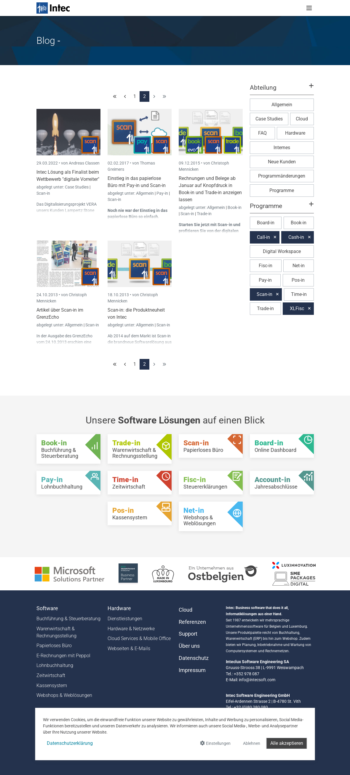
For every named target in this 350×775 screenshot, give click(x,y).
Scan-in (43, 193)
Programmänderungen (281, 176)
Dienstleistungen (125, 618)
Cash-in (296, 237)
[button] (281, 90)
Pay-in (162, 193)
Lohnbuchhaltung (54, 665)
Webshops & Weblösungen (64, 695)
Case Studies (77, 187)
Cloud (302, 119)
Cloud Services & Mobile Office (139, 638)
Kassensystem (51, 685)
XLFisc (297, 308)
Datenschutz (194, 658)
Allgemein (145, 193)
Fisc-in (265, 265)
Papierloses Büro (54, 645)
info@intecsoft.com (257, 679)
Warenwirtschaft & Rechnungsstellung (56, 632)
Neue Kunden (282, 162)
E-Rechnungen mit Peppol (63, 655)
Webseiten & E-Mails (129, 648)
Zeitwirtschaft (50, 675)
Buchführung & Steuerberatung (68, 618)
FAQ (262, 133)
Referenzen (192, 622)
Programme (281, 190)
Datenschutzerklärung (70, 743)
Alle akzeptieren (286, 743)
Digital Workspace (282, 251)
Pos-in (298, 280)
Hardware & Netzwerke (131, 628)
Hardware (295, 133)
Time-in (299, 294)
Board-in (265, 222)
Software (47, 608)
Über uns (189, 646)
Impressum (192, 670)
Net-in (299, 265)
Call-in (263, 237)
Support (188, 634)
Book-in (235, 207)
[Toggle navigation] (309, 8)
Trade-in (204, 213)
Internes (282, 147)
